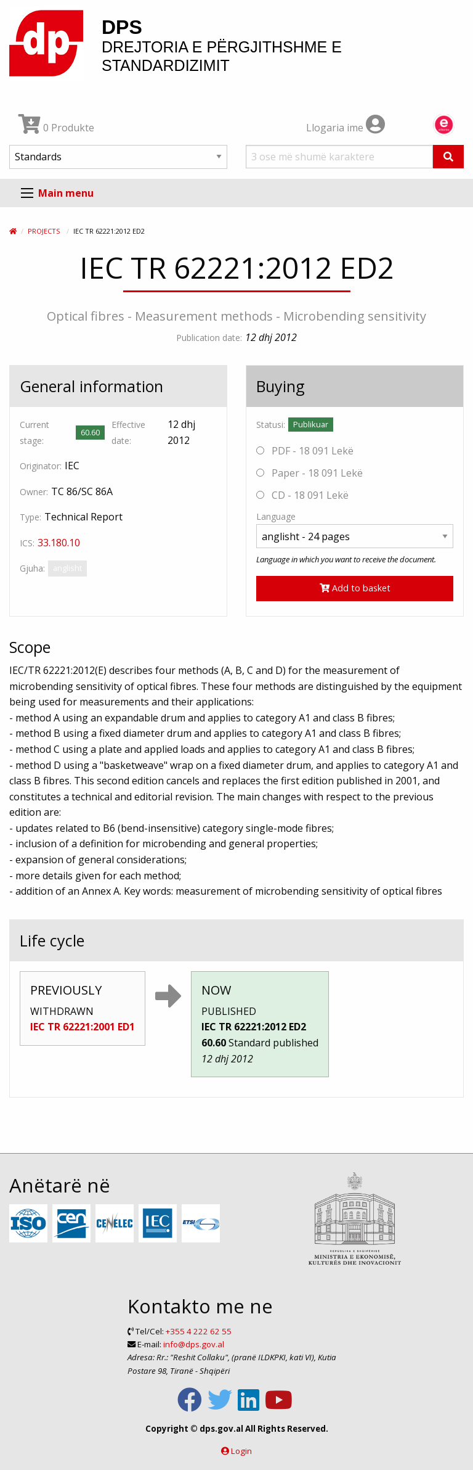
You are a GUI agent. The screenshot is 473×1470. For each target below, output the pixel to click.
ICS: (27, 543)
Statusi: (270, 424)
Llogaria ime (345, 127)
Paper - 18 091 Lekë (309, 473)
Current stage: (34, 432)
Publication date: (209, 337)
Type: (30, 517)
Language (276, 516)
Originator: (41, 466)
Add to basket (355, 588)
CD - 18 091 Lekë (302, 495)
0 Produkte (56, 127)
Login (241, 1450)
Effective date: (128, 432)
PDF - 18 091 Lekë (305, 451)
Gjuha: (32, 568)
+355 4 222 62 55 (199, 1331)
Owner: (34, 492)
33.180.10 (59, 542)
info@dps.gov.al (193, 1344)
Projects (44, 231)
